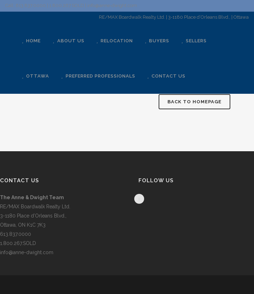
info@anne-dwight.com (26, 252)
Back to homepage (194, 101)
